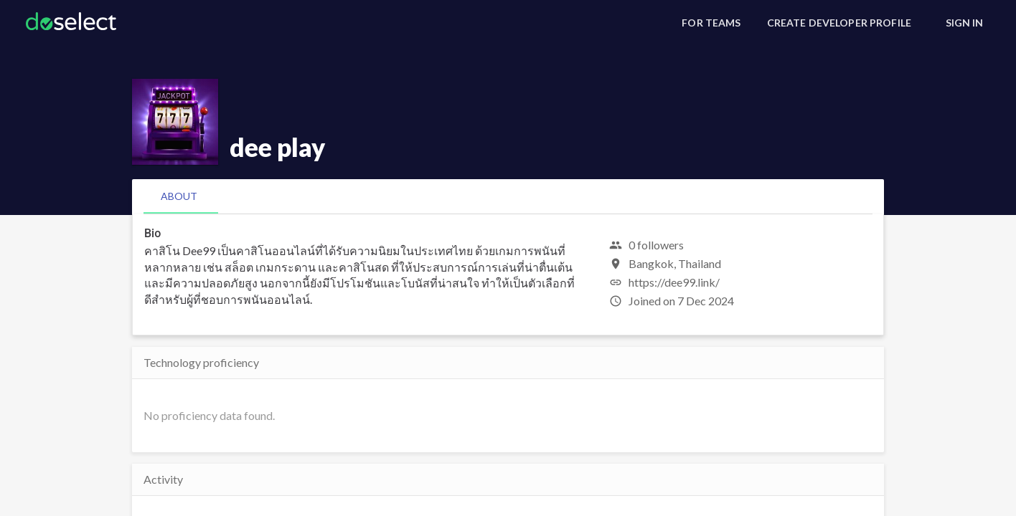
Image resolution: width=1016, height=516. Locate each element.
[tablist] (508, 196)
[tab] (179, 196)
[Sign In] (964, 23)
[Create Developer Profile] (839, 23)
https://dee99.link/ (674, 282)
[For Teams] (711, 23)
